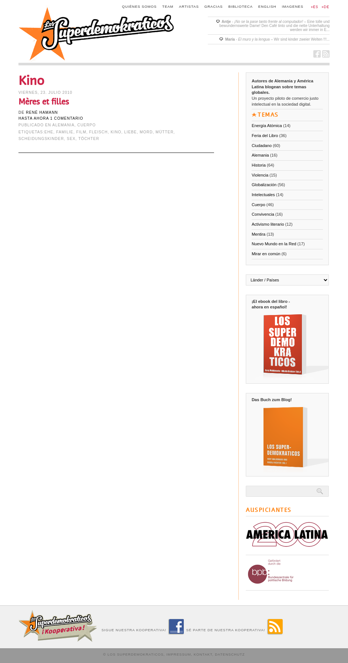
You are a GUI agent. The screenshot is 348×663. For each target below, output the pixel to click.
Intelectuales (263, 194)
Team (168, 6)
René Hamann (42, 112)
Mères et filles (43, 102)
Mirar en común (266, 254)
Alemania (63, 125)
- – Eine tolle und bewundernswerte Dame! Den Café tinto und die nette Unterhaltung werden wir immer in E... (274, 26)
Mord (145, 132)
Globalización (264, 184)
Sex (71, 139)
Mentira (258, 234)
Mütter (165, 132)
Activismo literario (268, 224)
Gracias (213, 6)
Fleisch (98, 132)
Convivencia (263, 214)
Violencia (260, 175)
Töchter (88, 139)
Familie (64, 132)
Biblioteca (240, 6)
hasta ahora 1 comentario (50, 118)
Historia (259, 165)
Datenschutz (230, 654)
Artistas (189, 6)
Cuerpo (86, 125)
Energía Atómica (267, 125)
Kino (116, 132)
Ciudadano (262, 145)
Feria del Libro (265, 135)
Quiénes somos (139, 6)
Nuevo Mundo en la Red (274, 244)
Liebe (130, 132)
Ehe (48, 132)
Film (81, 132)
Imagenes (292, 6)
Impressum (178, 654)
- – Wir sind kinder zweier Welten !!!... (277, 39)
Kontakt (203, 654)
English (267, 6)
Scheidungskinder (41, 139)
